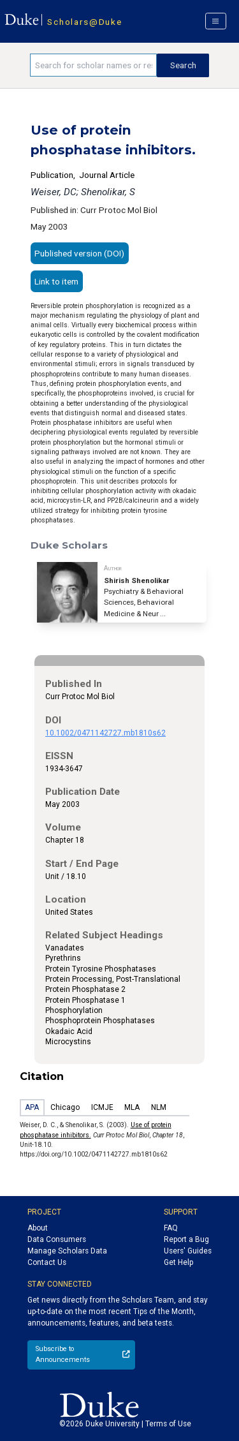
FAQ (171, 1227)
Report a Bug (186, 1239)
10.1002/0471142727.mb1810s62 (105, 732)
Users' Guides (188, 1250)
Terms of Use (168, 1423)
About (37, 1227)
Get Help (178, 1262)
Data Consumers (56, 1239)
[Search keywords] (93, 65)
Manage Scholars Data (67, 1250)
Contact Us (46, 1262)
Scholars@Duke (84, 22)
